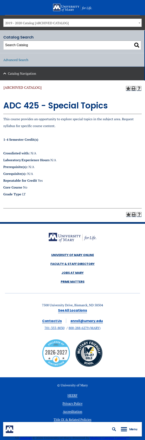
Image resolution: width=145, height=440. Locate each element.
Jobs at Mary (73, 273)
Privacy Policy (73, 403)
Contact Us (52, 321)
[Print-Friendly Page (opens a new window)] (133, 88)
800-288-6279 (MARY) (85, 328)
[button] (114, 429)
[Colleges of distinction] (56, 366)
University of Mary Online (72, 255)
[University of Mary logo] (72, 7)
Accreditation (72, 411)
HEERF (72, 395)
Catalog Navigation (22, 73)
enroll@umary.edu (86, 321)
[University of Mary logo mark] (9, 429)
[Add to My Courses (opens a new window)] (128, 88)
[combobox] (72, 23)
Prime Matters (72, 282)
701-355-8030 (54, 328)
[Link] (89, 366)
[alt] (72, 238)
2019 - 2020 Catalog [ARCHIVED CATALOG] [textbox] (37, 23)
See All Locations (72, 310)
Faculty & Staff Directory (72, 264)
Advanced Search (15, 60)
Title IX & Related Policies (73, 419)
